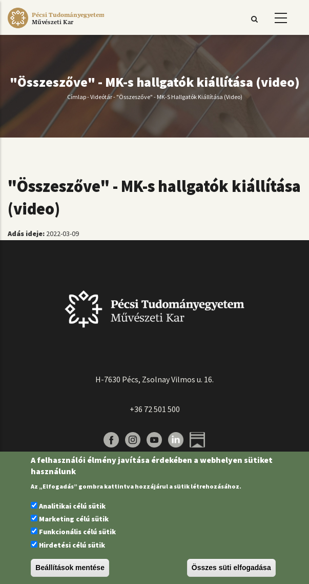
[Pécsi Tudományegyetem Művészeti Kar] (56, 28)
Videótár (101, 97)
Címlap (76, 97)
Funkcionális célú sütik (77, 531)
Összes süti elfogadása (231, 567)
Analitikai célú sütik (72, 506)
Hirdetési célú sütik (72, 545)
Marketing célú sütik (74, 518)
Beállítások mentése (70, 567)
